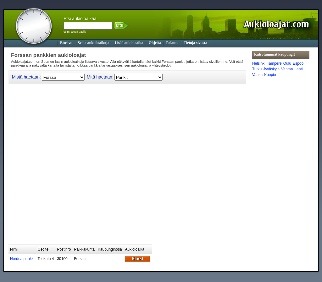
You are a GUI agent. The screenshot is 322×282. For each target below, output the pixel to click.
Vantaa (287, 69)
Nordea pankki (22, 259)
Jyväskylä (271, 69)
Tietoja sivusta (195, 43)
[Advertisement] (122, 229)
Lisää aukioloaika (129, 43)
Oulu (287, 63)
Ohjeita (155, 43)
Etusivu (66, 43)
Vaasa (257, 75)
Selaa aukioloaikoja (93, 43)
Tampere (274, 63)
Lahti (298, 69)
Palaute (172, 43)
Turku (257, 69)
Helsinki (258, 63)
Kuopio (270, 75)
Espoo (298, 63)
